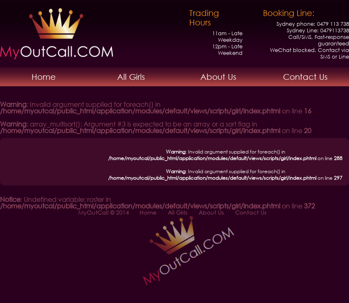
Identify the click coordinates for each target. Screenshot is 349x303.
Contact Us (305, 76)
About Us (218, 76)
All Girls (131, 76)
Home (44, 76)
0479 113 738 (333, 23)
